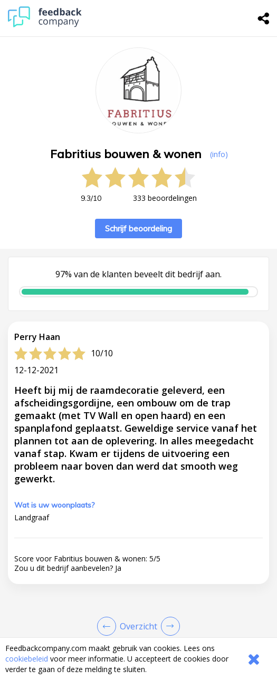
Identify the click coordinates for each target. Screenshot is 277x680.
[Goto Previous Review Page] (108, 626)
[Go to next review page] (168, 626)
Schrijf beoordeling (138, 229)
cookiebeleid (26, 659)
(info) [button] (219, 154)
